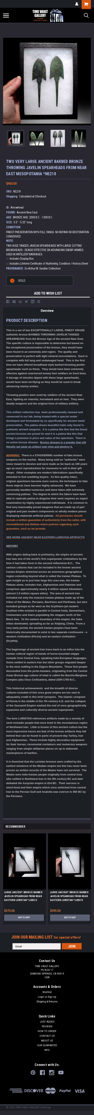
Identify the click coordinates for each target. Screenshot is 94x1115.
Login (41, 996)
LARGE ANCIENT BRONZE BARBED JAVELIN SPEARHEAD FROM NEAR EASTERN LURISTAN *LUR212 (23, 896)
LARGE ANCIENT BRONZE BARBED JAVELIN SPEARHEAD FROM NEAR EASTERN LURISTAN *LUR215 (69, 896)
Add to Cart (24, 917)
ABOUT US (47, 1040)
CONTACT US (47, 1035)
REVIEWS (47, 1026)
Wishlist (47, 992)
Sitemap (46, 1107)
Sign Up (52, 996)
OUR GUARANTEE (47, 1045)
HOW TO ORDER (47, 1031)
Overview (47, 311)
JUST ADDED (47, 1021)
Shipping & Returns (47, 1001)
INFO (47, 1050)
